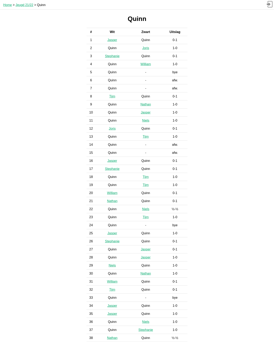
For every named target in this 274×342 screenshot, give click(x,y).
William (145, 64)
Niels (145, 120)
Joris (145, 48)
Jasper (112, 40)
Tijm (112, 96)
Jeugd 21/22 (24, 5)
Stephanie (112, 56)
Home (7, 5)
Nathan (145, 104)
